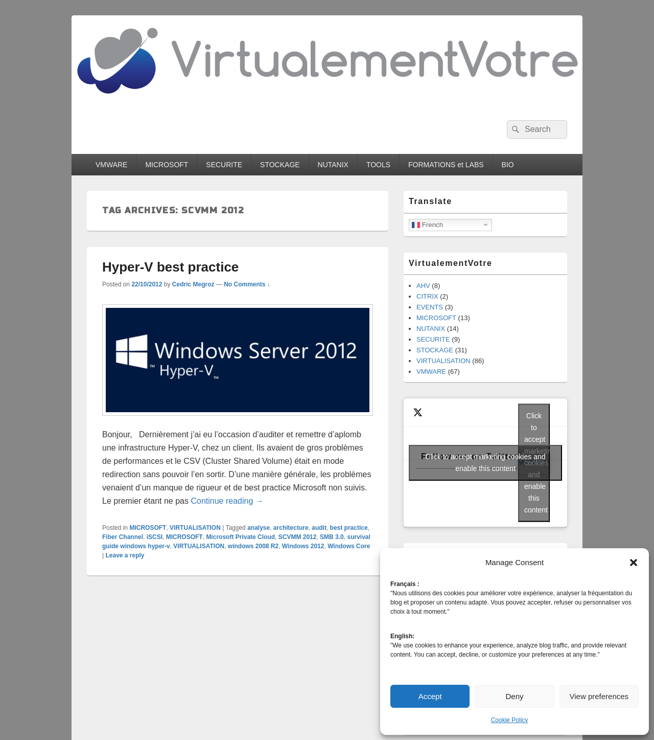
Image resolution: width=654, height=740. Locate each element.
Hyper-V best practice (170, 267)
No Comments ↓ (247, 284)
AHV (423, 285)
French (427, 224)
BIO (508, 165)
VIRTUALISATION (195, 527)
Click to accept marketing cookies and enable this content (486, 463)
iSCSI (154, 537)
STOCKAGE (280, 165)
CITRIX (427, 296)
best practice (349, 527)
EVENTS (429, 307)
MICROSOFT (166, 165)
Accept (430, 696)
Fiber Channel (122, 537)
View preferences (599, 696)
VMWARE (111, 165)
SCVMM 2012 (297, 537)
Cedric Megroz (193, 284)
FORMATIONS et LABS (446, 165)
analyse (258, 527)
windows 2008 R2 (253, 546)
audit (319, 527)
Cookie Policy (509, 720)
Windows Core (349, 546)
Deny (514, 696)
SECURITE (224, 165)
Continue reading (227, 501)
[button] (633, 562)
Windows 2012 (303, 546)
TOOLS (378, 165)
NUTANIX (333, 165)
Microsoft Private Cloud (240, 537)
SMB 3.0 (332, 537)
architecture (291, 527)
